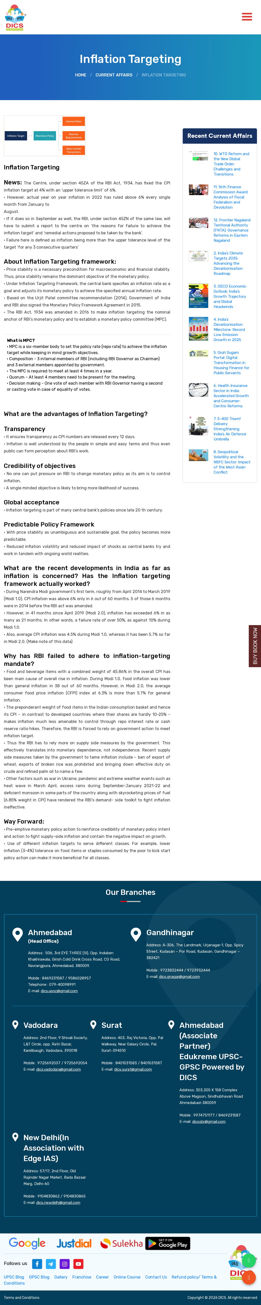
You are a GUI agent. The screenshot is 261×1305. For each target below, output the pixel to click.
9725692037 (48, 1063)
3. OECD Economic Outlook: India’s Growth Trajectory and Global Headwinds (230, 296)
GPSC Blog (39, 1277)
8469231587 (53, 978)
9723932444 (198, 970)
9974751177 (204, 1115)
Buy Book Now (255, 645)
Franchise (81, 1277)
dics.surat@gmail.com (133, 1069)
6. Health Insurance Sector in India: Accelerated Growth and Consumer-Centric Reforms (231, 395)
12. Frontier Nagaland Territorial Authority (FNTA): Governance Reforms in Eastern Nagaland (232, 230)
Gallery (61, 1277)
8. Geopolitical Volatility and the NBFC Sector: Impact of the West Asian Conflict (232, 462)
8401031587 (151, 1063)
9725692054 (75, 1063)
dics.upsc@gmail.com (59, 991)
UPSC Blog (14, 1277)
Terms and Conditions (22, 1298)
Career (102, 1277)
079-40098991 (62, 984)
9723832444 (171, 970)
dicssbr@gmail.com (209, 1121)
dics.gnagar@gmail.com (179, 976)
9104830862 (48, 1196)
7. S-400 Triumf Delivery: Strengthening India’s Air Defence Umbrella (230, 428)
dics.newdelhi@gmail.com (58, 1202)
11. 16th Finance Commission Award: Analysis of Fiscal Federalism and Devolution (231, 197)
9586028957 (79, 978)
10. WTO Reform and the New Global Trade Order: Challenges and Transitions (231, 164)
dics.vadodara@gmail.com (58, 1069)
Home (80, 75)
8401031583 (126, 1063)
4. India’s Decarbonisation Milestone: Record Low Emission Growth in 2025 (229, 329)
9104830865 (74, 1196)
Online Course (127, 1277)
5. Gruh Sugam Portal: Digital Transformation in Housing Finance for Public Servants (231, 362)
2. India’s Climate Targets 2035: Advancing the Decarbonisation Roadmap (228, 263)
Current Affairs (114, 75)
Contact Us (156, 1277)
